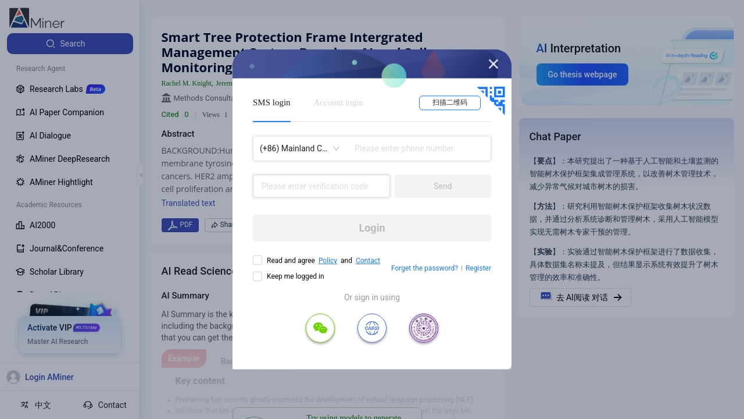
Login (372, 228)
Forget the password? (424, 268)
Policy (328, 261)
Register (478, 268)
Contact (368, 261)
